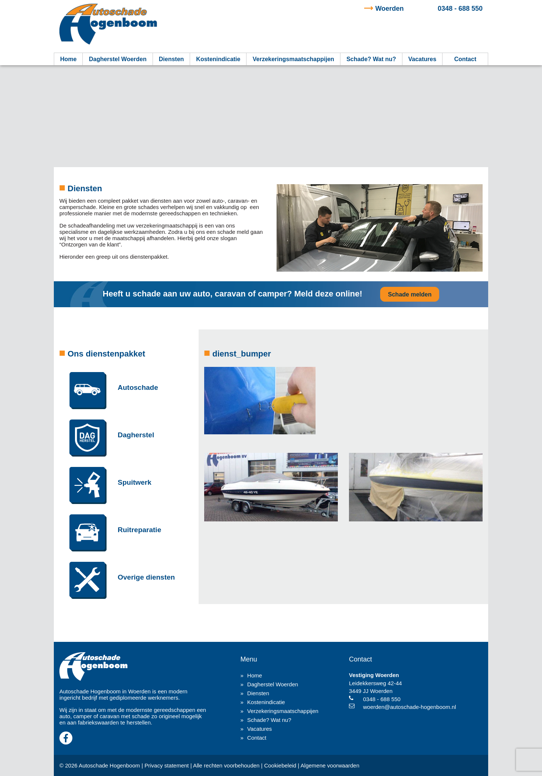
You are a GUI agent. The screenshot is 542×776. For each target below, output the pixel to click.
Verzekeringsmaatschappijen (293, 59)
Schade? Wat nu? (371, 59)
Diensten (171, 59)
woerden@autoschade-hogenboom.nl (409, 707)
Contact (465, 59)
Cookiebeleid (280, 765)
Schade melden (409, 294)
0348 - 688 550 (429, 8)
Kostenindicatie (218, 59)
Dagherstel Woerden (117, 59)
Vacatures (422, 59)
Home (68, 59)
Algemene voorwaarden (330, 765)
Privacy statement (166, 765)
